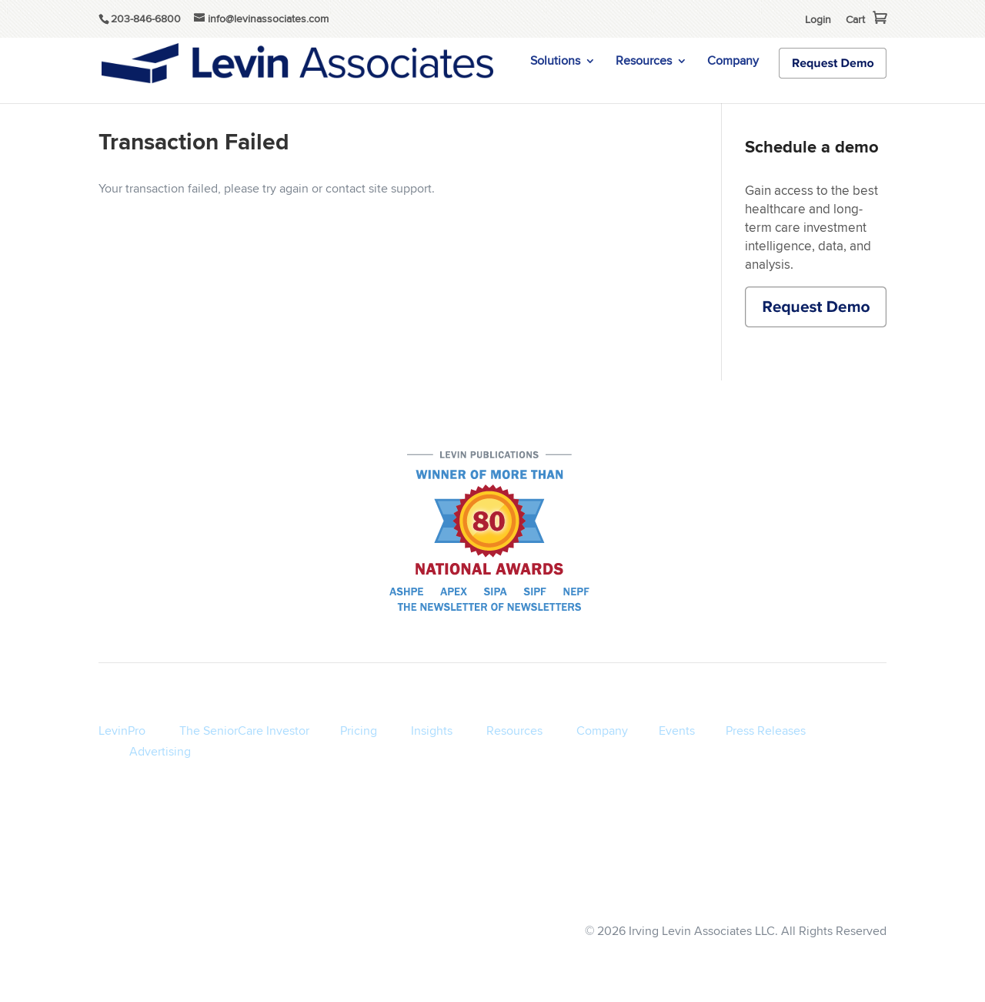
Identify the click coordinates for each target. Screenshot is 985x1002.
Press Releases (766, 730)
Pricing (358, 730)
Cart (855, 19)
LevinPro (121, 730)
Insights (431, 730)
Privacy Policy (650, 886)
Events (677, 730)
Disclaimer (724, 886)
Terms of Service (561, 886)
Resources (644, 62)
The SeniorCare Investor (244, 730)
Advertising (160, 751)
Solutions (555, 62)
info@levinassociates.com (826, 886)
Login (818, 19)
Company (733, 62)
